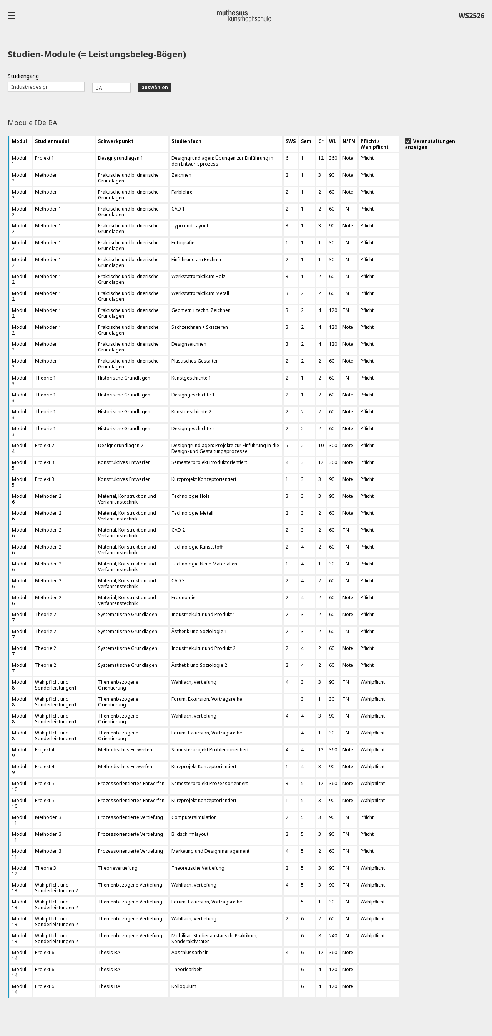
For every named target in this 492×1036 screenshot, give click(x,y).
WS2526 (471, 17)
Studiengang (23, 76)
